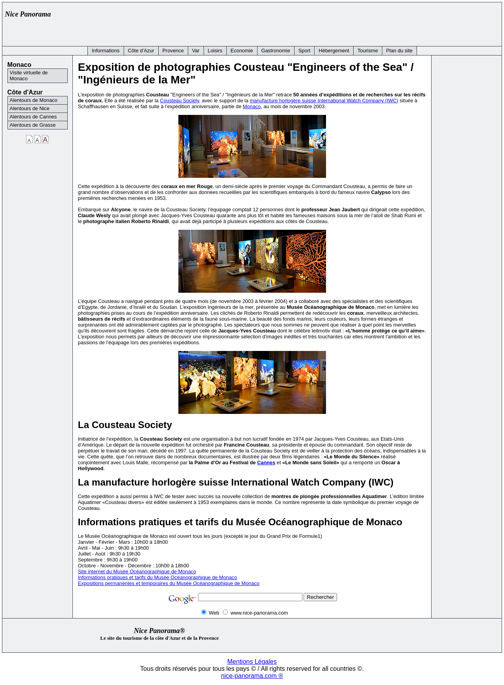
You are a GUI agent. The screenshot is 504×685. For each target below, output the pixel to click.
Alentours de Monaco (33, 100)
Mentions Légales (251, 661)
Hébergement (334, 51)
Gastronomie (275, 51)
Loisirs (215, 51)
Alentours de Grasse (33, 125)
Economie (242, 51)
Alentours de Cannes (33, 117)
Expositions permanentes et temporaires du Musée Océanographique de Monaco (168, 583)
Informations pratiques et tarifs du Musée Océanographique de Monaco (157, 577)
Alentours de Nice (30, 108)
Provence (173, 51)
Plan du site (399, 51)
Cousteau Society (179, 100)
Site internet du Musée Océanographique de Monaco (137, 571)
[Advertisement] (355, 22)
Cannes (266, 462)
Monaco (252, 106)
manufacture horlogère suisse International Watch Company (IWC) (324, 100)
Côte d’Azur (141, 51)
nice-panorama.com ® (252, 675)
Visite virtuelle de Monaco (29, 75)
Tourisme (368, 51)
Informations (105, 51)
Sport (304, 51)
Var (196, 51)
